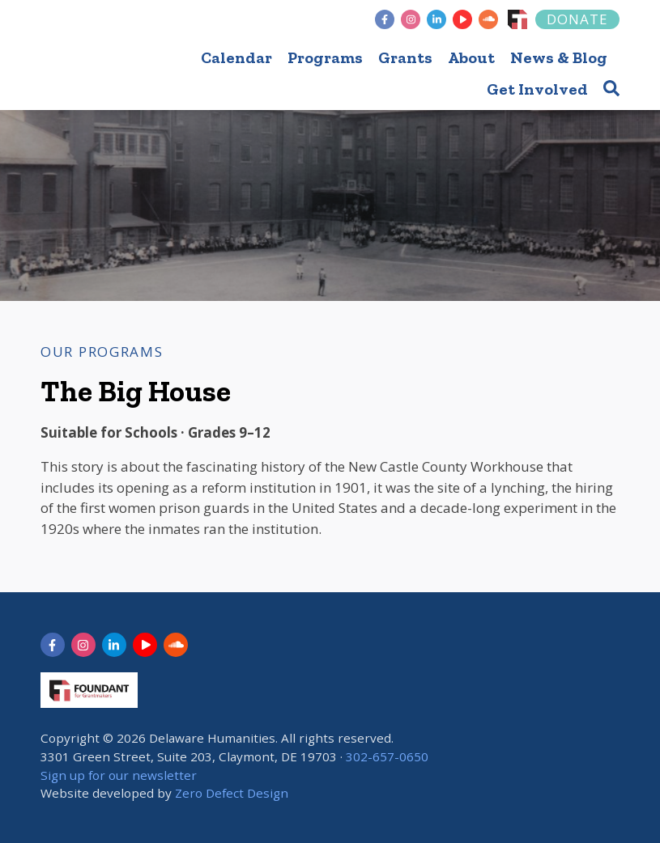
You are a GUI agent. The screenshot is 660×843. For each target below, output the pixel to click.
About (471, 57)
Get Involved (537, 89)
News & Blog (558, 57)
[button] (611, 88)
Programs (325, 57)
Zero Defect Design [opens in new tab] (231, 793)
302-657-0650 (387, 756)
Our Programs (101, 351)
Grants (405, 57)
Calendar (236, 57)
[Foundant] (517, 19)
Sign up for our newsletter (118, 775)
